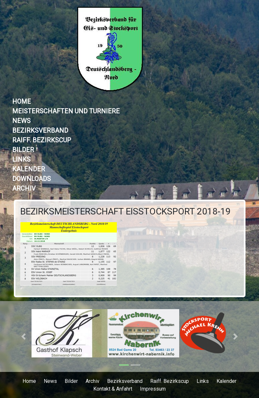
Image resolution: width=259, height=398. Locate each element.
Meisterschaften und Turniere (66, 111)
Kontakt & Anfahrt (112, 389)
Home (21, 101)
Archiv (24, 188)
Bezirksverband (40, 130)
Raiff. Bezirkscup (41, 140)
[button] (23, 336)
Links (21, 159)
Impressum (153, 389)
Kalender (28, 169)
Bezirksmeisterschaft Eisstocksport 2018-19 (125, 211)
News (21, 121)
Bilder (23, 150)
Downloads (31, 179)
